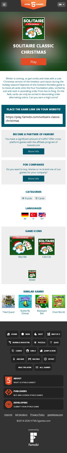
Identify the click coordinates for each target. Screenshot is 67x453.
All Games (43, 367)
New (25, 334)
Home (12, 334)
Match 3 (53, 334)
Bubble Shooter (19, 342)
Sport (49, 359)
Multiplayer (24, 367)
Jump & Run (48, 350)
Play (33, 62)
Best (38, 334)
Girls (31, 350)
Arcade (18, 359)
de (25, 216)
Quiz (54, 342)
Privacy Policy (37, 414)
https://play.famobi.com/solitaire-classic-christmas (33, 119)
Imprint (8, 414)
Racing (34, 359)
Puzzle (27, 198)
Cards (39, 198)
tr (33, 216)
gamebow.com (55, 414)
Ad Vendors (21, 414)
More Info (33, 151)
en (42, 216)
